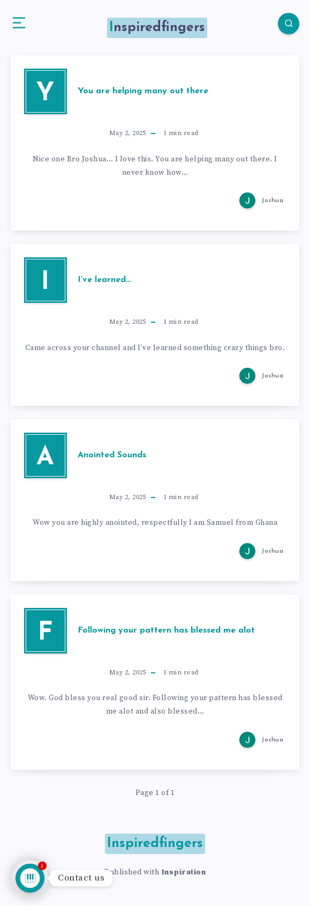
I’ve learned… (104, 280)
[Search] (288, 23)
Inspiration (183, 872)
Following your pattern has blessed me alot (166, 630)
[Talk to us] (30, 878)
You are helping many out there (143, 91)
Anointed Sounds (112, 455)
